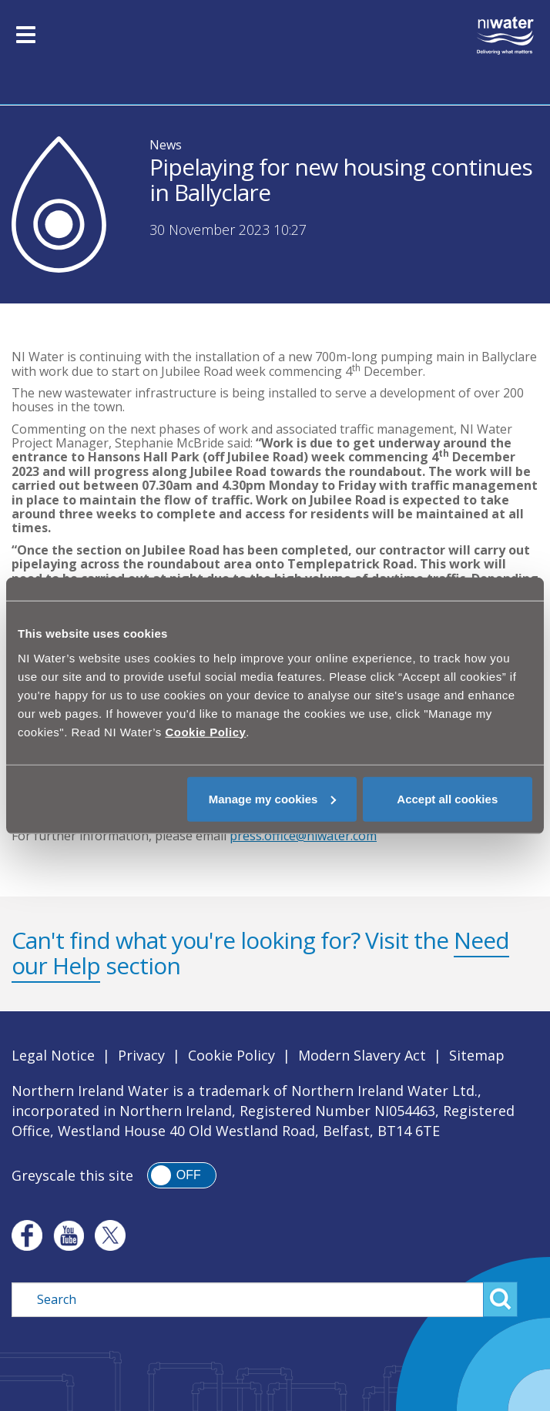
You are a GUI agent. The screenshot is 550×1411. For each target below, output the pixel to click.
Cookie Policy (231, 1055)
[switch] (181, 1175)
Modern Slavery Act (362, 1055)
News (165, 144)
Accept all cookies (447, 798)
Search (500, 1299)
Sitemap (477, 1055)
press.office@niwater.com (303, 835)
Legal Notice (53, 1055)
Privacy (141, 1055)
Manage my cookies (273, 798)
